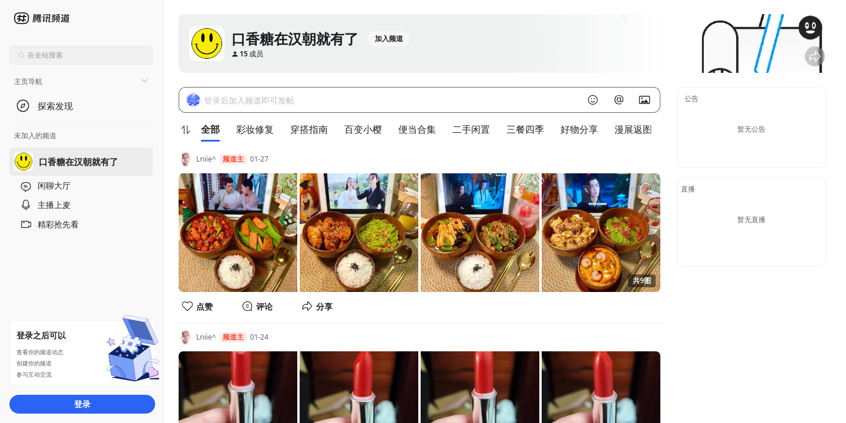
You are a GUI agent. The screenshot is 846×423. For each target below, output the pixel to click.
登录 (82, 403)
